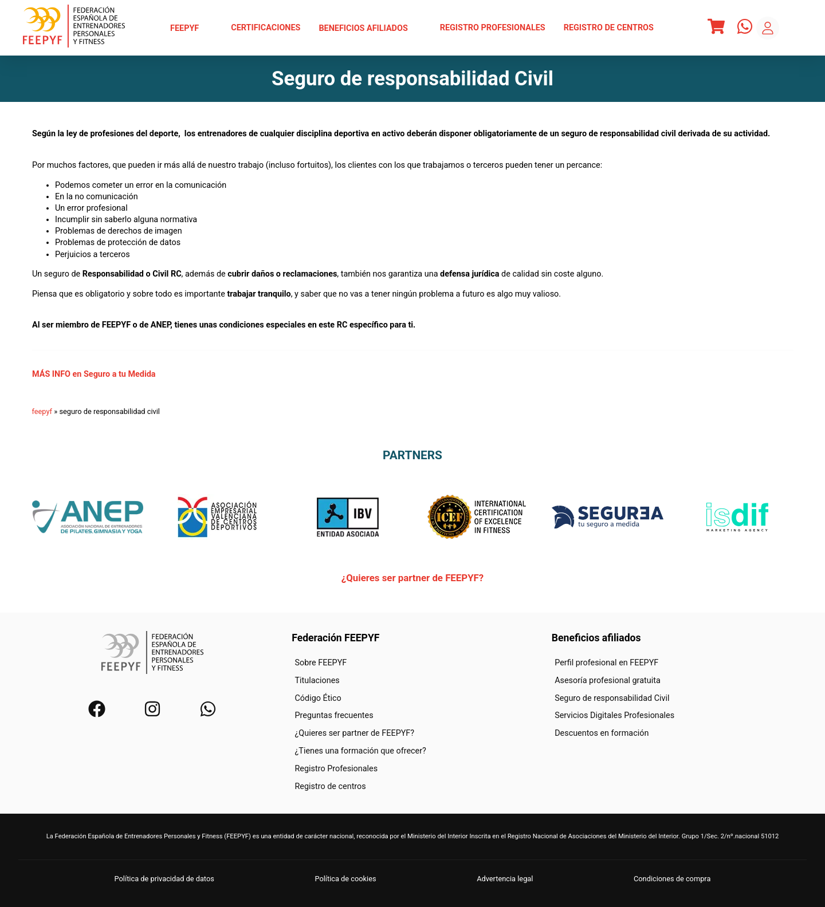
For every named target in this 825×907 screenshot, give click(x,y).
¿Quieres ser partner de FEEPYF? (412, 577)
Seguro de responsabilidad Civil (612, 698)
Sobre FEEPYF (320, 663)
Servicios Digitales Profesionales (614, 715)
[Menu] (716, 28)
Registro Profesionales (492, 28)
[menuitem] (191, 28)
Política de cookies (345, 878)
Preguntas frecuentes (333, 715)
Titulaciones (316, 680)
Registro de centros (609, 28)
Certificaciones (265, 28)
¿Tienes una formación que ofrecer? (360, 751)
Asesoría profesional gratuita (608, 680)
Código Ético (317, 698)
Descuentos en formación (602, 733)
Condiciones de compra (672, 878)
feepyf (42, 411)
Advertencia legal (505, 878)
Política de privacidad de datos (164, 878)
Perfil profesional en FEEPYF (606, 663)
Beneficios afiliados (370, 28)
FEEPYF (191, 28)
